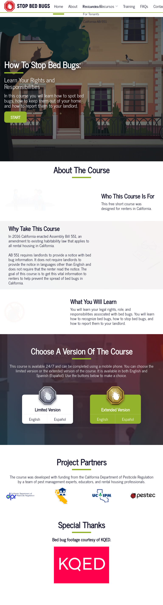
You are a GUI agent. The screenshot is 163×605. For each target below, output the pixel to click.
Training (129, 8)
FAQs (144, 8)
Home (58, 8)
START (15, 117)
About (72, 8)
